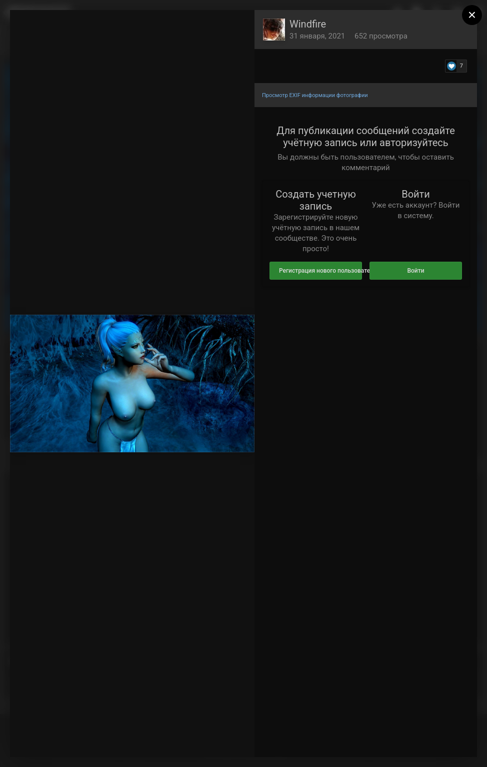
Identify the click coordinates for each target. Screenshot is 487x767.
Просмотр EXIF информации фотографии (315, 95)
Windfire (308, 24)
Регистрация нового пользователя (320, 270)
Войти (415, 270)
